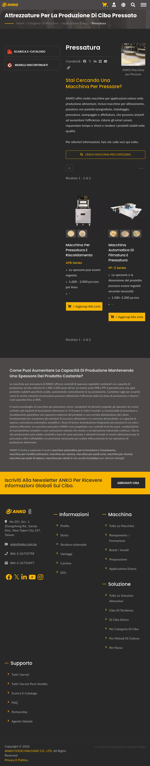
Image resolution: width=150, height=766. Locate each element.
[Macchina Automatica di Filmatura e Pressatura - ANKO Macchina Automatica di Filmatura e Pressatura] (126, 215)
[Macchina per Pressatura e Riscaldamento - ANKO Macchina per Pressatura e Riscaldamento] (84, 215)
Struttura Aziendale (73, 544)
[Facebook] (84, 61)
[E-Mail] (105, 61)
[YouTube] (32, 577)
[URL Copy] (68, 67)
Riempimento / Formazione (119, 537)
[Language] (123, 5)
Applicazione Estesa (75, 23)
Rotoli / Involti (119, 550)
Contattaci (93, 458)
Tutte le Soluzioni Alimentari (121, 598)
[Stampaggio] (141, 168)
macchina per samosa (62, 454)
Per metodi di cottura (124, 638)
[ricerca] (133, 5)
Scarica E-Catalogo (26, 51)
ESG (63, 572)
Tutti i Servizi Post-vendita (29, 684)
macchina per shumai (119, 454)
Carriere (65, 563)
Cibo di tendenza (121, 610)
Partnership (19, 712)
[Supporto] (114, 4)
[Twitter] (90, 61)
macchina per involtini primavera (29, 454)
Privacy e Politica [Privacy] (16, 760)
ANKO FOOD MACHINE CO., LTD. (29, 751)
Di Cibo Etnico (119, 619)
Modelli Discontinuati (27, 65)
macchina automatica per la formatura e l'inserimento (83, 450)
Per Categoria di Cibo (124, 629)
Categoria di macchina (43, 23)
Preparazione (118, 559)
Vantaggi (66, 554)
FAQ (15, 702)
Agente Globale (22, 721)
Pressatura (99, 23)
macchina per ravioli (58, 458)
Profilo (64, 526)
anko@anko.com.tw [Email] (23, 544)
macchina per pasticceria (91, 454)
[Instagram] (40, 577)
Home (20, 23)
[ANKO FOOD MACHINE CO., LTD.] (26, 511)
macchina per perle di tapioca (27, 458)
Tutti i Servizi (20, 674)
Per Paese (115, 647)
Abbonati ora (128, 483)
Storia (64, 535)
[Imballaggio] (69, 168)
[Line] (100, 61)
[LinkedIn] (95, 61)
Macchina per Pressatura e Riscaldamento (79, 249)
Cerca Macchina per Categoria (105, 154)
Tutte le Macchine (121, 526)
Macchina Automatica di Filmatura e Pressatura (121, 252)
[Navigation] (143, 4)
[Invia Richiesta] (104, 4)
